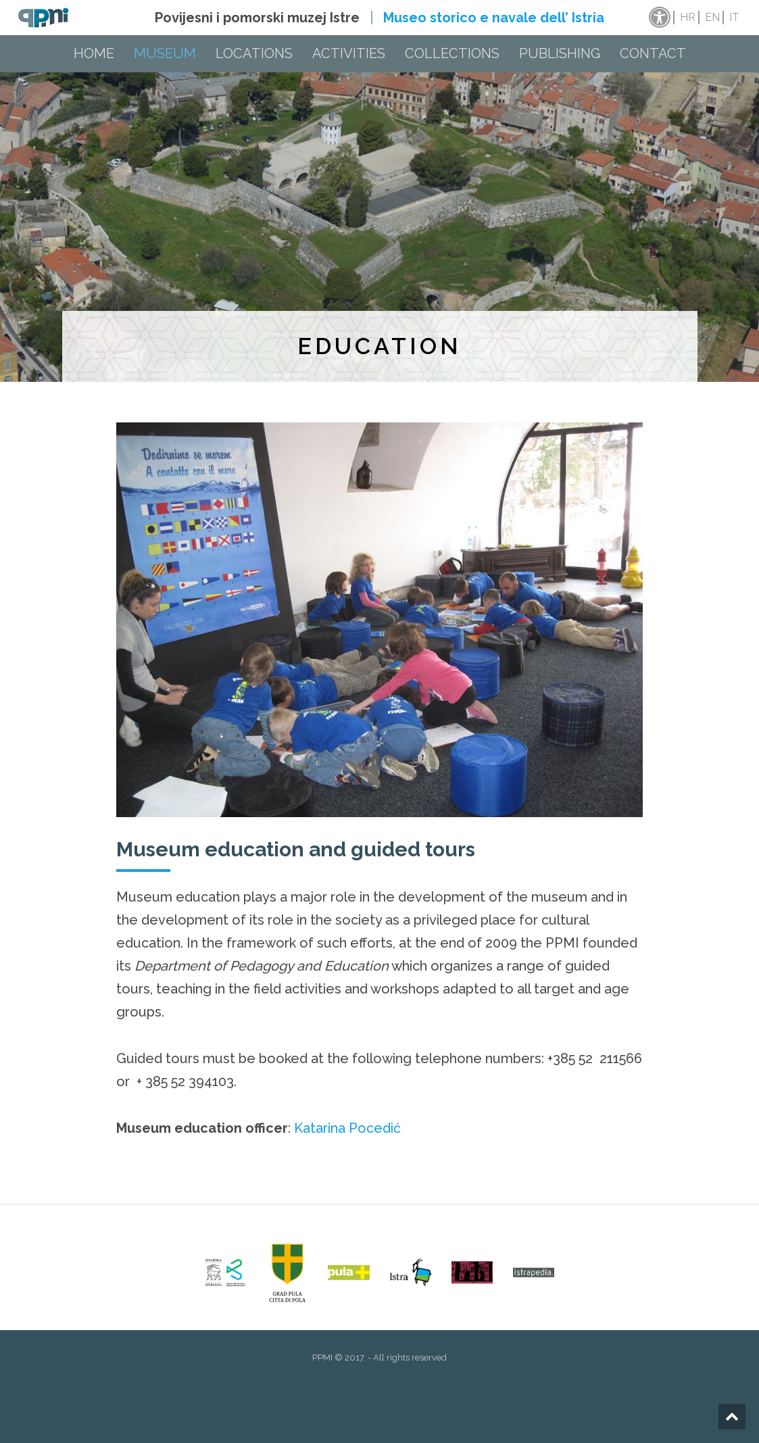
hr (687, 17)
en (712, 17)
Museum (165, 53)
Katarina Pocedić (347, 1128)
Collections (452, 53)
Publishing (559, 53)
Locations (254, 53)
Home (94, 53)
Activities (348, 53)
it (734, 17)
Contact (653, 53)
